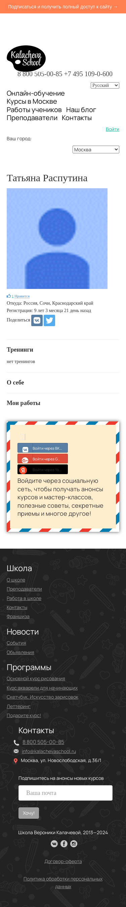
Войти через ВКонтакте (43, 447)
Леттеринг (19, 706)
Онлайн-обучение (36, 93)
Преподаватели (32, 117)
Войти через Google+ (43, 458)
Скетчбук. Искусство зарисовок (42, 697)
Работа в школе (24, 598)
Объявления (20, 652)
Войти (112, 129)
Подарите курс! (24, 715)
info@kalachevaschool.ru (49, 751)
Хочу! (29, 813)
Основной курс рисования (36, 678)
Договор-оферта (63, 861)
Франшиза (18, 616)
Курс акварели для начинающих (42, 688)
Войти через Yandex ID (43, 469)
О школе (16, 579)
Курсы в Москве (32, 101)
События (16, 643)
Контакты (77, 117)
